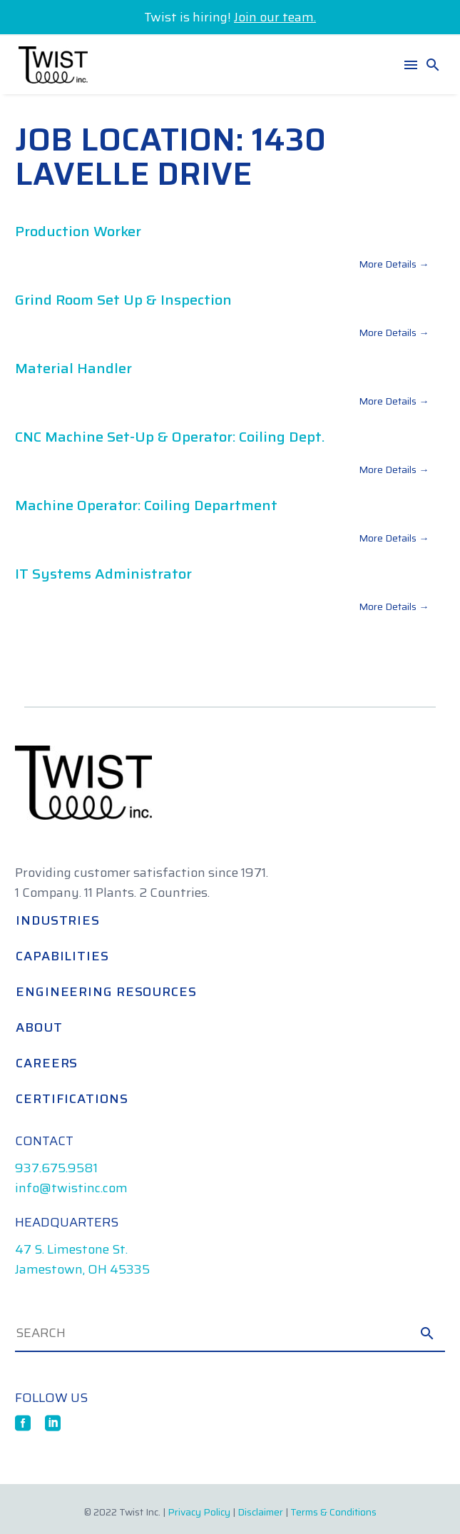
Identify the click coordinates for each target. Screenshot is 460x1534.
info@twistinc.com (71, 1188)
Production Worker (78, 231)
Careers (47, 1063)
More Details (394, 264)
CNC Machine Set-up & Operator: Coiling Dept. (169, 436)
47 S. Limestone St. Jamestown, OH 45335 (82, 1259)
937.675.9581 (56, 1168)
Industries (58, 920)
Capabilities (62, 956)
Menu (410, 65)
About (39, 1027)
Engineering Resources (106, 992)
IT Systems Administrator (103, 573)
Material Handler (73, 368)
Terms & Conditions (333, 1512)
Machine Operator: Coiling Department (146, 505)
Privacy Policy (199, 1512)
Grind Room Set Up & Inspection (123, 299)
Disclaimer (260, 1512)
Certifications (72, 1099)
